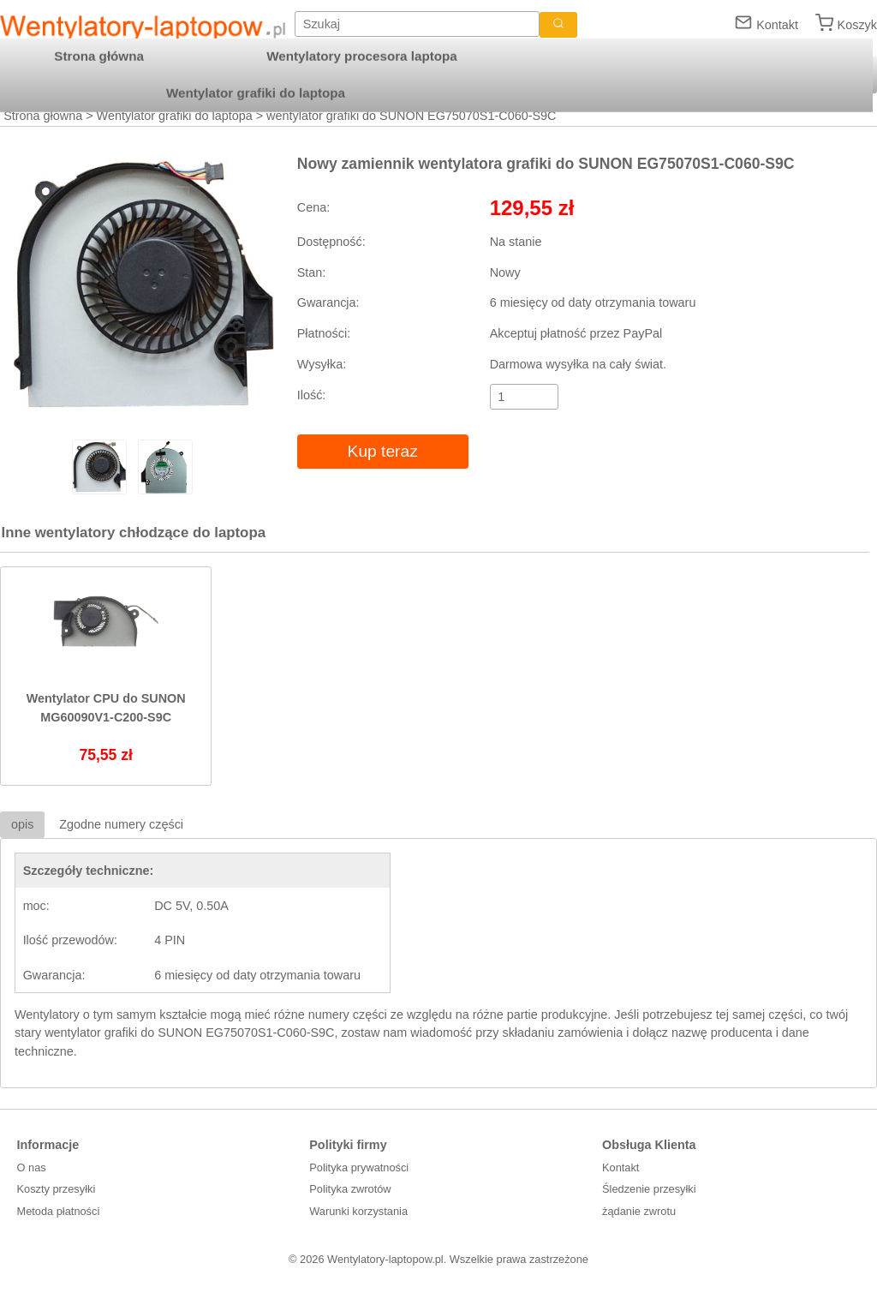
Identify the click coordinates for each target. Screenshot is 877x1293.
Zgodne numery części (121, 824)
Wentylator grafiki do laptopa (175, 116)
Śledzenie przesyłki (649, 1188)
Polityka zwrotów (350, 1188)
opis (22, 824)
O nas (31, 1167)
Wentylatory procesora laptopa (361, 56)
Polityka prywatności (359, 1167)
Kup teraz (383, 451)
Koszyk (857, 26)
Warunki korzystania (358, 1211)
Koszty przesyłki (56, 1188)
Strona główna (42, 116)
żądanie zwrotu (639, 1211)
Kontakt (777, 26)
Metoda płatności (58, 1211)
